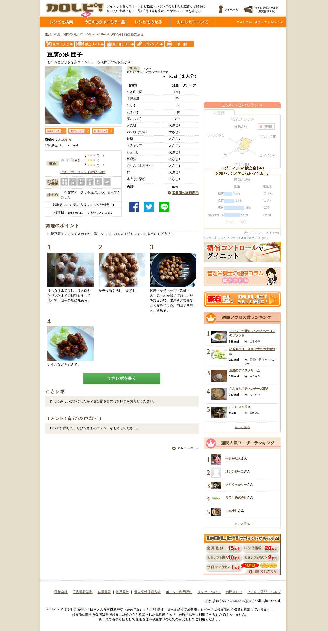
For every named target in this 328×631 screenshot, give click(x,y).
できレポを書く (121, 378)
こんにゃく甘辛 (240, 406)
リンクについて (209, 592)
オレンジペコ (234, 471)
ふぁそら (64, 139)
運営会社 (61, 592)
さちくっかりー (236, 484)
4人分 (146, 69)
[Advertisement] (242, 65)
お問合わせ (234, 592)
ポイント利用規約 (179, 592)
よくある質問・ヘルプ (264, 592)
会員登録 (104, 592)
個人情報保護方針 (147, 592)
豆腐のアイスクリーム (244, 370)
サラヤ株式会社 (236, 497)
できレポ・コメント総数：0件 (82, 172)
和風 (57, 34)
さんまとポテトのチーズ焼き (249, 388)
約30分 (116, 34)
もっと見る (242, 427)
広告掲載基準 (83, 592)
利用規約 (122, 592)
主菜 (48, 34)
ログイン (277, 21)
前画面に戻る (134, 34)
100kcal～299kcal (97, 34)
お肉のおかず (73, 34)
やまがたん (233, 458)
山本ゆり (231, 510)
